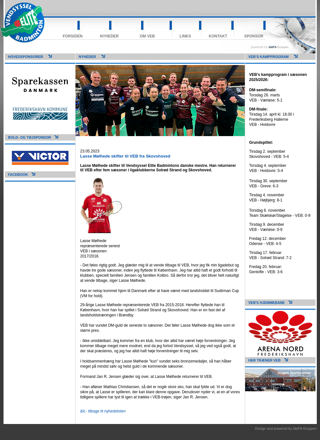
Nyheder (109, 36)
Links (185, 36)
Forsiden (73, 36)
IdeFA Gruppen (305, 428)
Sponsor (253, 36)
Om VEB (147, 36)
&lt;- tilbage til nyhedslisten (103, 411)
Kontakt (218, 36)
